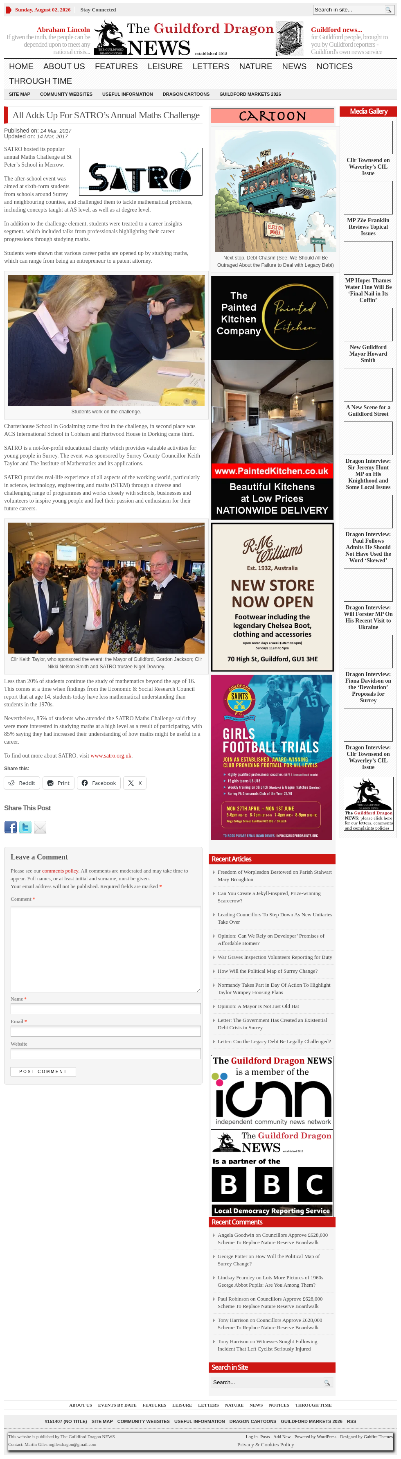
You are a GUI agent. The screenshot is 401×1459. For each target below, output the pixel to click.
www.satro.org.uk (110, 756)
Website (19, 1044)
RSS (351, 1421)
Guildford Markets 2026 (250, 94)
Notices (334, 66)
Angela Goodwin (236, 1235)
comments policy (60, 871)
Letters (211, 66)
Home (21, 66)
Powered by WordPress (315, 1436)
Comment (23, 899)
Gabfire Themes (378, 1436)
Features (116, 66)
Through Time (40, 81)
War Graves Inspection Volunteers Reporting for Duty (275, 957)
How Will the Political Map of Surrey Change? (268, 971)
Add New (282, 1436)
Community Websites (66, 94)
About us (64, 66)
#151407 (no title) (66, 1421)
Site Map (19, 94)
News (294, 66)
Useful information (127, 94)
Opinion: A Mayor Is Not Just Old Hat (258, 1006)
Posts (265, 1436)
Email (19, 1021)
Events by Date (117, 1405)
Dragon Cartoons (186, 94)
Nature (256, 66)
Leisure (165, 66)
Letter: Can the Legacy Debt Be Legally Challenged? (274, 1041)
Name (19, 999)
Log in (252, 1436)
